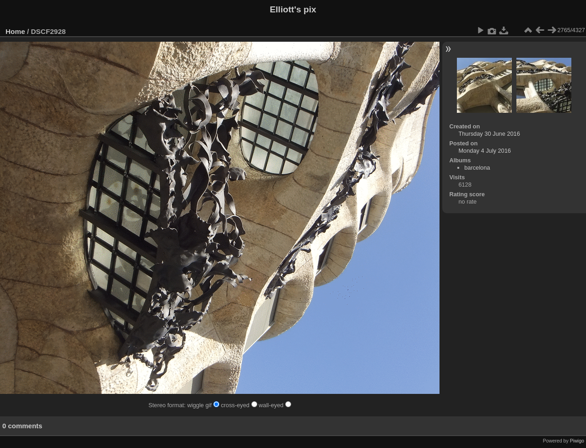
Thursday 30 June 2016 (489, 133)
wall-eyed (275, 405)
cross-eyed (240, 405)
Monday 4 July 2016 (484, 150)
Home (15, 31)
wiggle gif (204, 405)
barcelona (477, 167)
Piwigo (577, 440)
